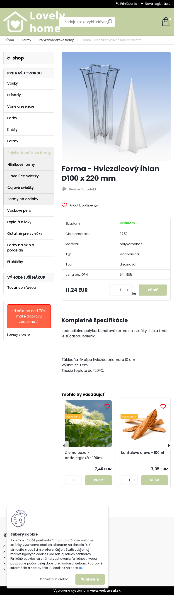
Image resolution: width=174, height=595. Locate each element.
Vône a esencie (20, 106)
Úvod (10, 40)
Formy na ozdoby (22, 199)
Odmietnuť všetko (54, 579)
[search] (109, 23)
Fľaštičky (15, 261)
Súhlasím (90, 579)
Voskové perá (19, 210)
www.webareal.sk (105, 590)
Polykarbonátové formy (56, 40)
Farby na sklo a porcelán (20, 248)
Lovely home (18, 334)
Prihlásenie (128, 3)
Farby (12, 118)
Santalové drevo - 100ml (142, 452)
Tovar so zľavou (21, 287)
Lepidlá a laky (19, 222)
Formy (26, 40)
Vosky (12, 83)
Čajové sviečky (20, 187)
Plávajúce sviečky (23, 176)
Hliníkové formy (21, 164)
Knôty (12, 129)
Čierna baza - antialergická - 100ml (84, 455)
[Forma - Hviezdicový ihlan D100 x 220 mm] (116, 106)
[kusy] (120, 290)
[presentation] (64, 445)
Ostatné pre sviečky (24, 233)
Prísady (14, 94)
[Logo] (34, 22)
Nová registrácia (158, 3)
